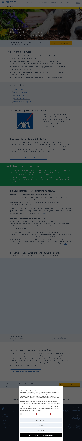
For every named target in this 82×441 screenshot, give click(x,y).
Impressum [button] (49, 438)
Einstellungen (23, 409)
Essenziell (24, 413)
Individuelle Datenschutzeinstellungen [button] (41, 434)
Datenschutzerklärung (33, 407)
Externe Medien (55, 413)
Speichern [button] (41, 424)
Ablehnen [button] (41, 429)
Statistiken (39, 413)
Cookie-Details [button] (34, 438)
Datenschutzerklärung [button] (41, 438)
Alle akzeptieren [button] (41, 419)
